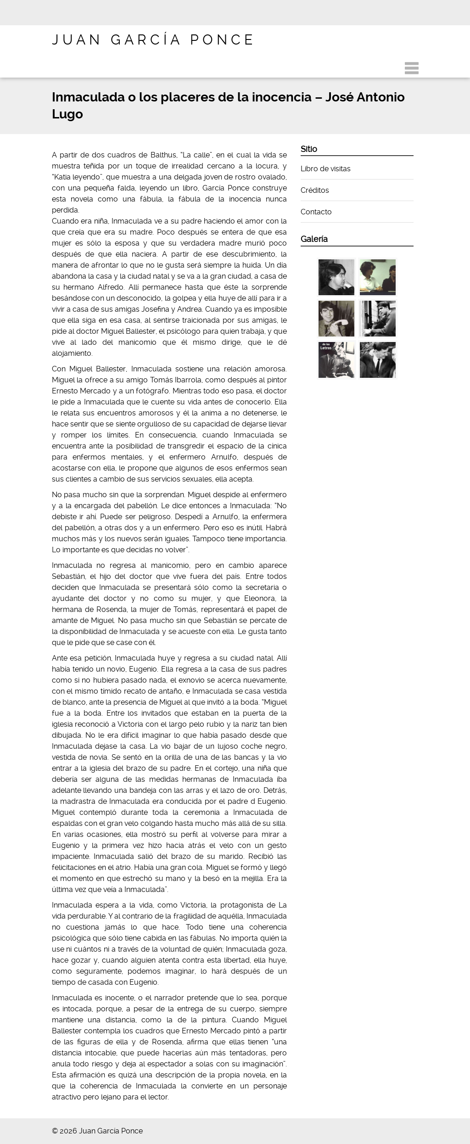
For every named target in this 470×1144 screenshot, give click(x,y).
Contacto (316, 211)
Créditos (315, 190)
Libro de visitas (326, 168)
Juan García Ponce (154, 40)
